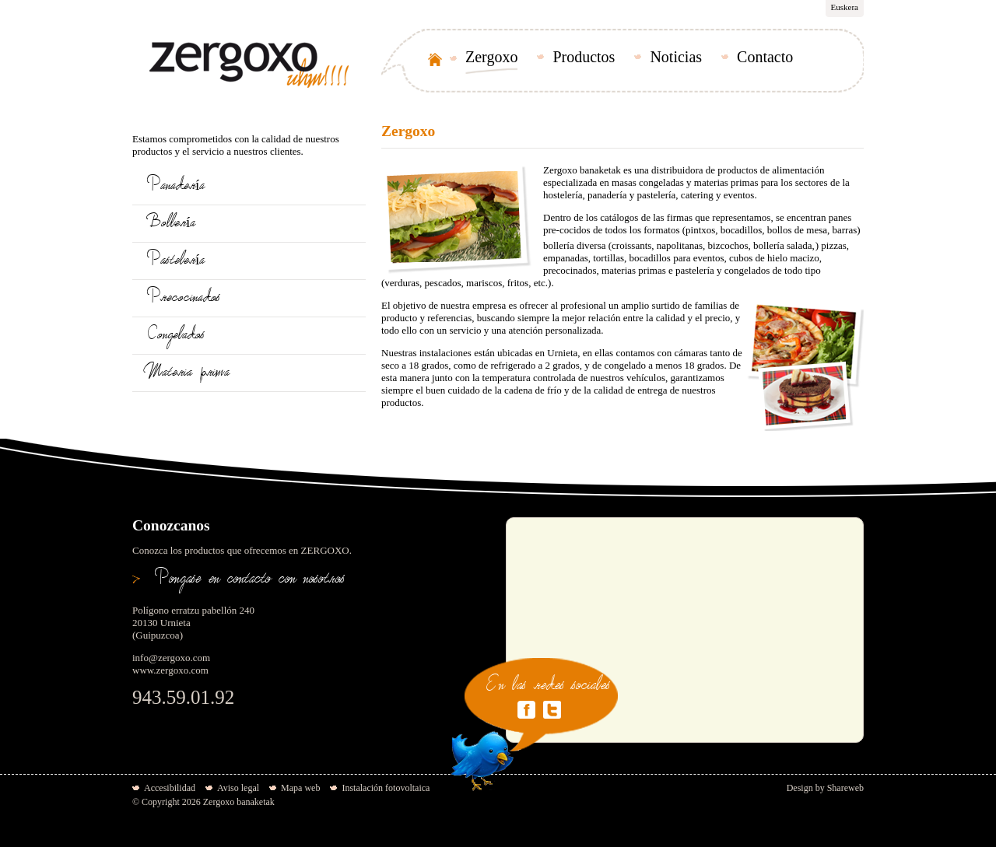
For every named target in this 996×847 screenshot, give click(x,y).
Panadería (176, 187)
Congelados (176, 336)
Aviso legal (238, 787)
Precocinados (184, 299)
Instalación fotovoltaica (386, 787)
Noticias (676, 56)
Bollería (171, 224)
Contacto (765, 56)
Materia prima (189, 374)
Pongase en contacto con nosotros (250, 580)
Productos (583, 56)
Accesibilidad (169, 787)
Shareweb (845, 787)
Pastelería (176, 262)
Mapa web (300, 787)
